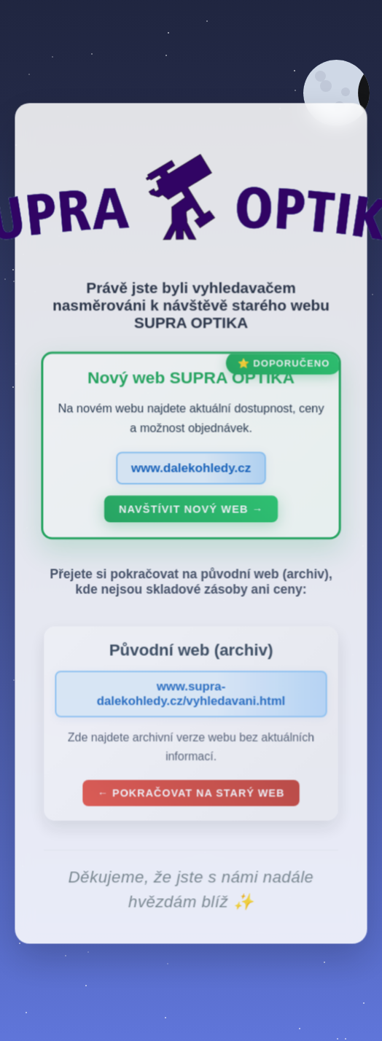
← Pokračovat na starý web (191, 796)
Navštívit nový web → (191, 512)
